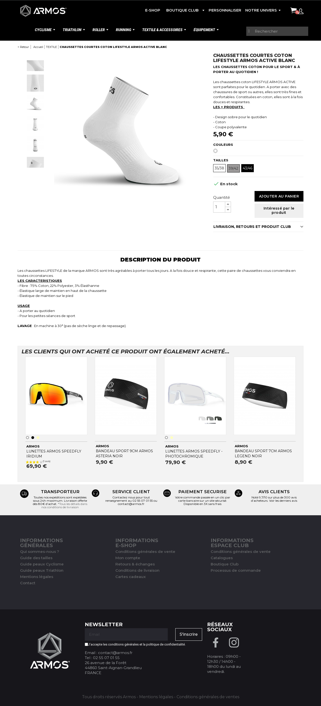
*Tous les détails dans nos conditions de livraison (64, 505)
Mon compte (127, 557)
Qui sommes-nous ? (39, 551)
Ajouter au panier (279, 196)
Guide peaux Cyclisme (42, 564)
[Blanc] (216, 152)
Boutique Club (224, 564)
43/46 (247, 168)
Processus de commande (236, 570)
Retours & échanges (135, 564)
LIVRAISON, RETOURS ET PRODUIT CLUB (252, 226)
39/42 (233, 168)
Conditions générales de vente (145, 551)
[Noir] (32, 437)
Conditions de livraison (137, 570)
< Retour (23, 47)
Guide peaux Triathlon (41, 570)
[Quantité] (219, 207)
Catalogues (222, 557)
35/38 (219, 168)
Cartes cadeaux (130, 576)
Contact (27, 583)
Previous (35, 55)
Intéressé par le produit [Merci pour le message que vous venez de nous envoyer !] (279, 210)
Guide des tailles (36, 557)
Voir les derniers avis (283, 500)
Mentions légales (36, 576)
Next (35, 172)
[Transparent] (38, 437)
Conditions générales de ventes (208, 696)
